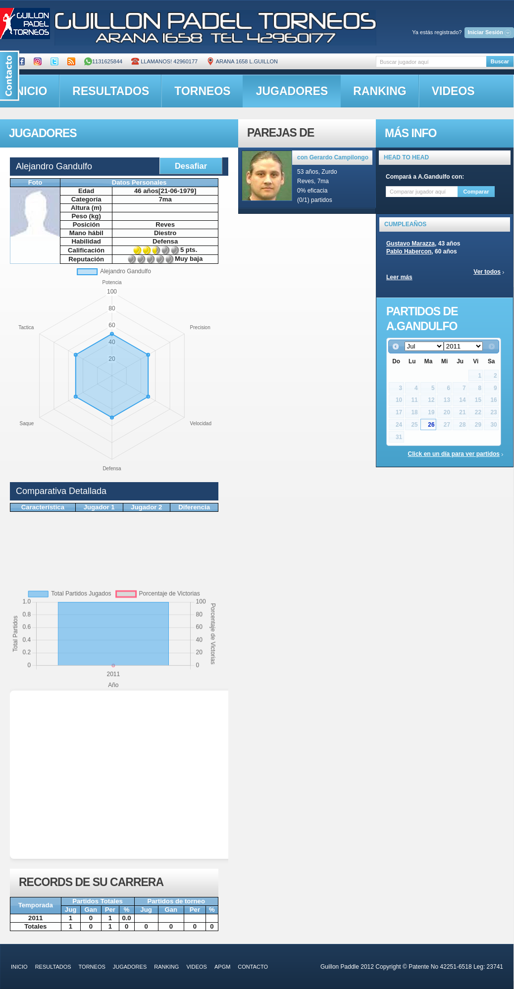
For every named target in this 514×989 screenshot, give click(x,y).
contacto (253, 967)
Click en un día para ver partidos (454, 453)
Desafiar (191, 165)
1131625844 (103, 61)
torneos (202, 91)
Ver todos (487, 271)
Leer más (399, 277)
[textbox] (431, 61)
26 (431, 424)
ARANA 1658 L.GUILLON (242, 61)
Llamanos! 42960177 (164, 61)
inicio (19, 967)
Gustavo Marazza (410, 243)
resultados (110, 91)
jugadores (292, 91)
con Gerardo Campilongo (332, 157)
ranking (379, 91)
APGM (222, 967)
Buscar (500, 61)
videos (453, 91)
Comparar (476, 192)
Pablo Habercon (408, 251)
